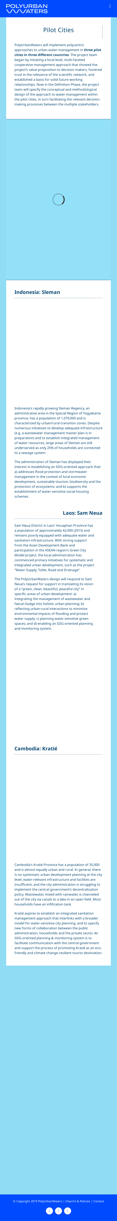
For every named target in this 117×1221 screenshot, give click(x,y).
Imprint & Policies (78, 1201)
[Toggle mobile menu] (110, 6)
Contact (98, 1201)
